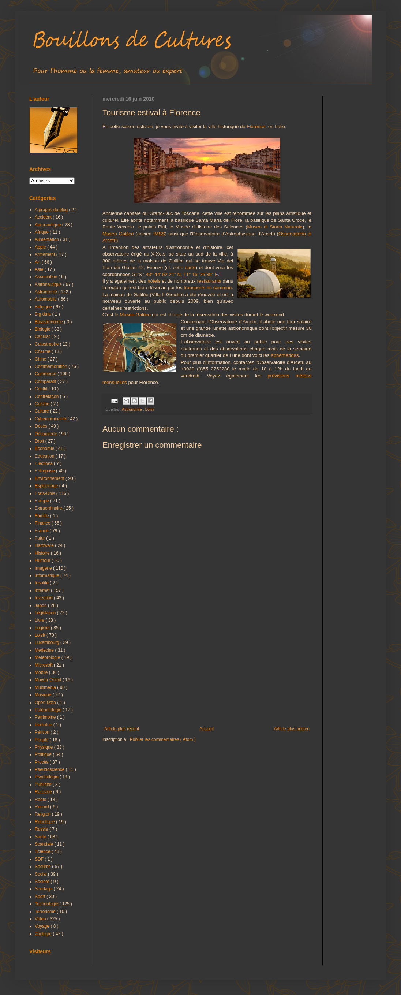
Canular (43, 336)
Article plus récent (121, 728)
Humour (43, 560)
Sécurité (43, 866)
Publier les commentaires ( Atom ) (163, 739)
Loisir (150, 409)
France (42, 530)
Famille (42, 515)
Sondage (44, 888)
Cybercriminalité (51, 418)
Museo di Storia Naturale (275, 227)
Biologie (43, 329)
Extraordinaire (49, 508)
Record (42, 806)
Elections (44, 463)
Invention (44, 597)
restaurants (209, 281)
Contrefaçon (47, 396)
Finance (43, 523)
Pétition (42, 732)
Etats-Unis (45, 493)
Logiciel (43, 627)
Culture (42, 411)
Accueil (206, 728)
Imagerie (44, 568)
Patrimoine (46, 717)
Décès (41, 426)
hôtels (153, 281)
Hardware (45, 545)
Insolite (42, 582)
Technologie (47, 903)
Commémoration (51, 366)
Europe (42, 500)
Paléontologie (49, 709)
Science (43, 851)
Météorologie (48, 657)
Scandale (44, 844)
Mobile (42, 672)
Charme (43, 351)
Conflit (41, 388)
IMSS (159, 233)
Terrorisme (46, 911)
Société (42, 881)
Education (45, 456)
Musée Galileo (135, 314)
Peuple (42, 739)
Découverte (47, 433)
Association (47, 276)
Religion (43, 814)
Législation (46, 612)
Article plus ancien (292, 728)
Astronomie (132, 409)
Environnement (50, 478)
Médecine (45, 650)
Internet (43, 590)
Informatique (47, 575)
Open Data (46, 702)
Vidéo (41, 918)
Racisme (44, 791)
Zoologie (44, 933)
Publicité (44, 784)
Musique (44, 694)
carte (190, 267)
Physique (44, 747)
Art (38, 262)
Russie (42, 829)
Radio (41, 799)
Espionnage (47, 485)
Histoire (43, 553)
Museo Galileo (118, 233)
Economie (45, 448)
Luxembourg (47, 642)
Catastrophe (47, 344)
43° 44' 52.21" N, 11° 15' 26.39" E (182, 274)
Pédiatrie (44, 724)
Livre (40, 620)
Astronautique (49, 284)
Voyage (42, 926)
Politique (44, 754)
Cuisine (42, 403)
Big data (43, 314)
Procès (42, 762)
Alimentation (47, 239)
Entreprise (45, 470)
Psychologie (47, 776)
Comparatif (46, 381)
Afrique (42, 232)
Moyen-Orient (49, 679)
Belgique (44, 306)
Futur (40, 538)
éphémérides (285, 355)
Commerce (46, 373)
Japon (41, 605)
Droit (40, 441)
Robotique (45, 821)
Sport (40, 896)
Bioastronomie (49, 321)
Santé (41, 836)
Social (41, 874)
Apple (41, 247)
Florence (256, 126)
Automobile (46, 299)
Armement (45, 254)
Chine (41, 359)
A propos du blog (52, 209)
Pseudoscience (50, 769)
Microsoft (44, 665)
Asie (40, 269)
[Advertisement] (206, 666)
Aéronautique (48, 224)
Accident (44, 217)
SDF (40, 859)
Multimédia (46, 687)
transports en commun (208, 287)
